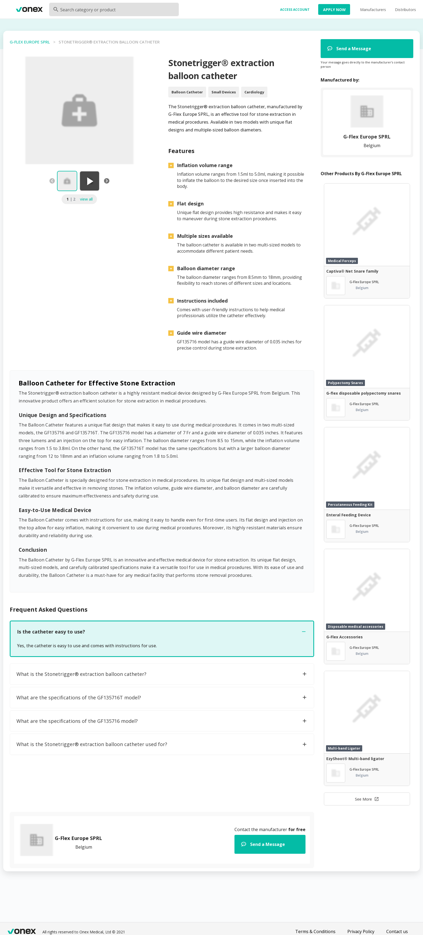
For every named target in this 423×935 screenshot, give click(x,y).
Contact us (397, 931)
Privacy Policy (360, 931)
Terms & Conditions (315, 931)
